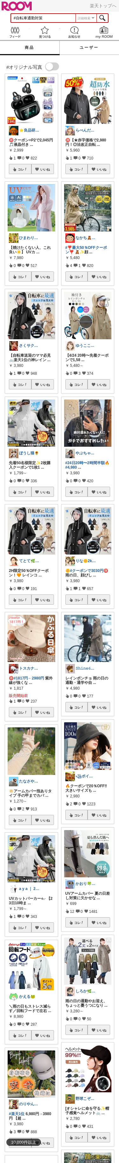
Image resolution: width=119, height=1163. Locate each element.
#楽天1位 (16, 1114)
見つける (45, 32)
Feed (15, 32)
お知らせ (74, 32)
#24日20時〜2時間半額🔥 (87, 463)
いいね (45, 169)
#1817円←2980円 (29, 678)
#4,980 (71, 467)
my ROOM (104, 32)
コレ (22, 169)
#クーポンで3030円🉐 (89, 571)
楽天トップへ (103, 5)
